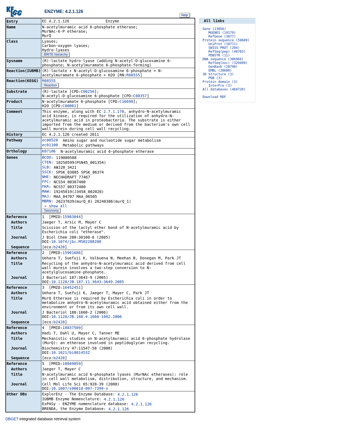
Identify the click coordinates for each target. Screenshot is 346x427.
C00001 (69, 106)
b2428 (59, 247)
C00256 (88, 92)
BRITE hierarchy (56, 55)
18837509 (71, 328)
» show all (54, 206)
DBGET (11, 419)
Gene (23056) (214, 29)
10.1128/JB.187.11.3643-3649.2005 (87, 282)
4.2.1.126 (128, 395)
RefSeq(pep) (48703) (226, 51)
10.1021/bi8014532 (70, 353)
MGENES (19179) (222, 33)
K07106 (49, 152)
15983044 (71, 217)
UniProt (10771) (223, 44)
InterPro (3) (220, 85)
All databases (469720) (223, 89)
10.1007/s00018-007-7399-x (79, 389)
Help (184, 15)
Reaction (50, 86)
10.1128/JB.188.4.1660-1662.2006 (86, 317)
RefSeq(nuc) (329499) (228, 63)
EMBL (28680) (220, 70)
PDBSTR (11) (219, 55)
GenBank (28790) (223, 67)
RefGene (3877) (222, 36)
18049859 (71, 364)
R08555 (133, 75)
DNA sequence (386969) (223, 59)
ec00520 (50, 140)
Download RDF (214, 97)
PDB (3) (215, 78)
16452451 (71, 288)
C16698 (126, 102)
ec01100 (50, 145)
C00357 (140, 96)
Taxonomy (51, 211)
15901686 (71, 253)
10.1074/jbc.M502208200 (76, 242)
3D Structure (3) (218, 74)
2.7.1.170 (114, 112)
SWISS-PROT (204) (224, 48)
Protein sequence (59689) (225, 40)
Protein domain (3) (220, 82)
